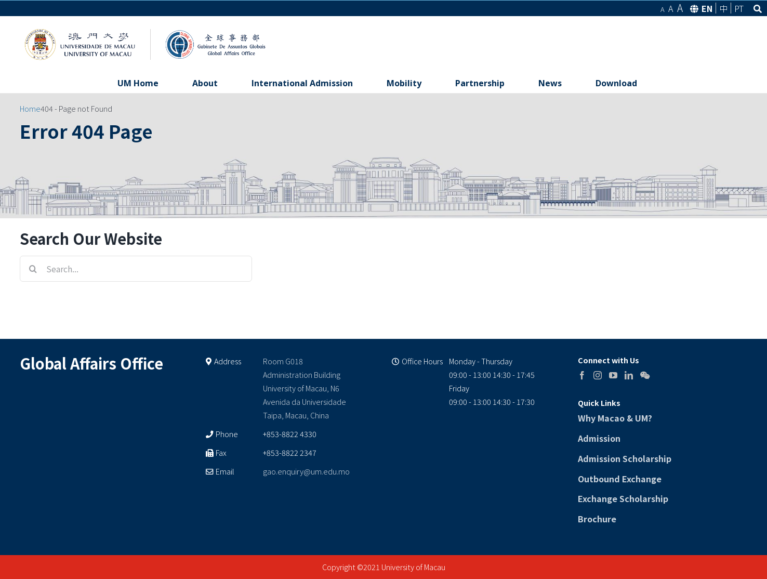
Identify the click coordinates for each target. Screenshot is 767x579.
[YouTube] (613, 375)
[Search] (33, 269)
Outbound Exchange (620, 478)
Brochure (597, 518)
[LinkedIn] (629, 375)
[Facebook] (582, 375)
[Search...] (136, 269)
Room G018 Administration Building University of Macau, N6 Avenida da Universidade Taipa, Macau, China (304, 388)
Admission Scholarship (624, 458)
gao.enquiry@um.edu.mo (306, 471)
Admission (599, 438)
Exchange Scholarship (623, 498)
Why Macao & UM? (615, 418)
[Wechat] (645, 375)
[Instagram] (597, 375)
